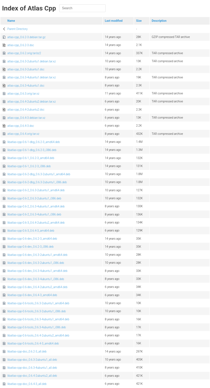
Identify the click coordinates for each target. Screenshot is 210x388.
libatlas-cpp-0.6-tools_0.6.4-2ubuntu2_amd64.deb (38, 335)
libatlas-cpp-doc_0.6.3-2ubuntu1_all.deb (32, 359)
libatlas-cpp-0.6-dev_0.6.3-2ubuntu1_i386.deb (35, 262)
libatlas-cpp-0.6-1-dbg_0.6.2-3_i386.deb (31, 150)
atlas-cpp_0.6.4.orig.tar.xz (23, 133)
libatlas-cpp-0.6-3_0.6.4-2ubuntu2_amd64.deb (36, 222)
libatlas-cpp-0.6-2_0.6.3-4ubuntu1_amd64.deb (36, 206)
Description (159, 20)
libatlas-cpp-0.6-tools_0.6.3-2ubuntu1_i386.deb (36, 311)
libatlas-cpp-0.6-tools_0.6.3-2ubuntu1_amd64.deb (38, 303)
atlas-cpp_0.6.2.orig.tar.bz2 (24, 53)
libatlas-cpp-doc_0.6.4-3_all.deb (27, 384)
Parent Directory (17, 29)
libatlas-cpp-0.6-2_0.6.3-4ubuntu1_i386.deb (34, 214)
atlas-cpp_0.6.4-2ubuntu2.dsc (26, 109)
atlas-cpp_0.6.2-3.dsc (20, 45)
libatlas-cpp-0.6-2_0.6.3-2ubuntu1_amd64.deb (36, 190)
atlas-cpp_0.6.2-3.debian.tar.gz (26, 37)
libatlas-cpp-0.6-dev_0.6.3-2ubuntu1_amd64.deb (37, 254)
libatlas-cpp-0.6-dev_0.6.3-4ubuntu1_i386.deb (35, 279)
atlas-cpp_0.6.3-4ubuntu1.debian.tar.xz (31, 77)
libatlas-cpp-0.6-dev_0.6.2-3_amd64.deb (32, 238)
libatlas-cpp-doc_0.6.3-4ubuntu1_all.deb (32, 367)
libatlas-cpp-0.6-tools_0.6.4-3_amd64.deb (33, 343)
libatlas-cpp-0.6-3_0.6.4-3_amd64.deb (30, 230)
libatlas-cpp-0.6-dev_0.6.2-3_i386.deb (30, 246)
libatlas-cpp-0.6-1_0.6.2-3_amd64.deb (30, 158)
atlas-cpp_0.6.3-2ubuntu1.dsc (26, 69)
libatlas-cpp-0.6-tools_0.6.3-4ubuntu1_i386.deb (36, 327)
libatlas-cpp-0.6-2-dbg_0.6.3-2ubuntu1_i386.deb (37, 182)
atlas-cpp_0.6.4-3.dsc (20, 125)
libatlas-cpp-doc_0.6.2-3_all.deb (27, 351)
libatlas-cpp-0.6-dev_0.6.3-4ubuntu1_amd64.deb (37, 270)
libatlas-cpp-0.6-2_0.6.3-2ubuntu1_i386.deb (34, 198)
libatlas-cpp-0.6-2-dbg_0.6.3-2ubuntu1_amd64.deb (38, 174)
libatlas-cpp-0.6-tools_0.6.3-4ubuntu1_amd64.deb (38, 319)
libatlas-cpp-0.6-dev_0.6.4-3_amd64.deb (32, 295)
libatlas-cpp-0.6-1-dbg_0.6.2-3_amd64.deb (33, 142)
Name (11, 20)
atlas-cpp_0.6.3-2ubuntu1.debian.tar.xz (31, 61)
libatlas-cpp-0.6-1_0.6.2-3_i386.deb (29, 166)
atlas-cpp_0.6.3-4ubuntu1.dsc (26, 85)
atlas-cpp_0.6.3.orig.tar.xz (23, 93)
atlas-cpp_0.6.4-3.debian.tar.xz (26, 117)
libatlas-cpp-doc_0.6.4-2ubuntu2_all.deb (32, 375)
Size (139, 20)
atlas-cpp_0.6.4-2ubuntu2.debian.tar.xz (31, 101)
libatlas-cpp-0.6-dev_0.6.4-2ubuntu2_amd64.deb (37, 287)
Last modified (113, 20)
